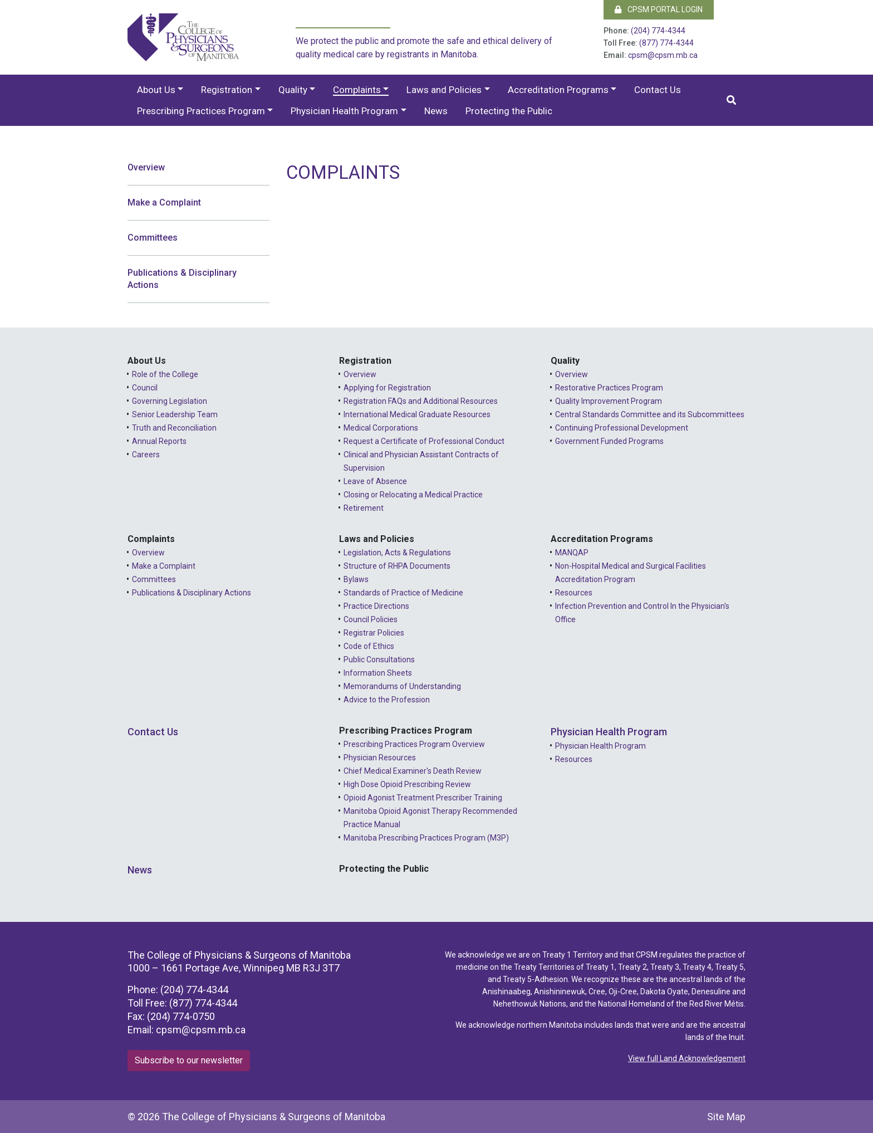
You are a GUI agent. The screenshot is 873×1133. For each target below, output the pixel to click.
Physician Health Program (344, 110)
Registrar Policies (374, 632)
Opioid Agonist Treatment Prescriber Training (423, 797)
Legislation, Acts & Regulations (397, 552)
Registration (226, 89)
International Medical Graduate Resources (417, 414)
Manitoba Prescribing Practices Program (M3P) (426, 837)
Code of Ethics (369, 646)
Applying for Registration (387, 387)
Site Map (726, 1116)
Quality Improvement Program (608, 401)
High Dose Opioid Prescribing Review (407, 784)
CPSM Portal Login (659, 9)
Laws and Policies (444, 89)
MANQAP (571, 552)
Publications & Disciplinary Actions (182, 278)
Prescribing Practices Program (201, 110)
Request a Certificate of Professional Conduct (424, 441)
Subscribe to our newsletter (189, 1060)
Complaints (357, 89)
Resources (573, 592)
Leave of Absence (375, 481)
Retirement (364, 508)
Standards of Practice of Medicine (403, 592)
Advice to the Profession (387, 699)
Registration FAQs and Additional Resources (421, 401)
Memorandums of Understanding (402, 686)
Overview (146, 167)
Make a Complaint (164, 202)
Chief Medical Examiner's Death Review (413, 770)
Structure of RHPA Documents (397, 565)
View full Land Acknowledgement (687, 1058)
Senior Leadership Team (175, 414)
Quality (292, 89)
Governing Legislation (169, 401)
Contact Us (657, 89)
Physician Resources (380, 757)
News (436, 110)
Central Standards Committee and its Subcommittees (649, 414)
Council (145, 387)
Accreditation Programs (558, 89)
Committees (152, 237)
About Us (156, 89)
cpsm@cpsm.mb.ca (663, 55)
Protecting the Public (508, 110)
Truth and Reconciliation (174, 427)
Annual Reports (159, 441)
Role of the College (165, 374)
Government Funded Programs (609, 441)
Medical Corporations (381, 427)
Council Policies (371, 619)
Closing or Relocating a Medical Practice (413, 494)
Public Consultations (379, 659)
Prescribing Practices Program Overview (414, 744)
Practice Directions (376, 606)
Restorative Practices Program (609, 387)
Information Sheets (378, 672)
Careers (146, 454)
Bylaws (356, 579)
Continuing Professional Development (621, 427)
